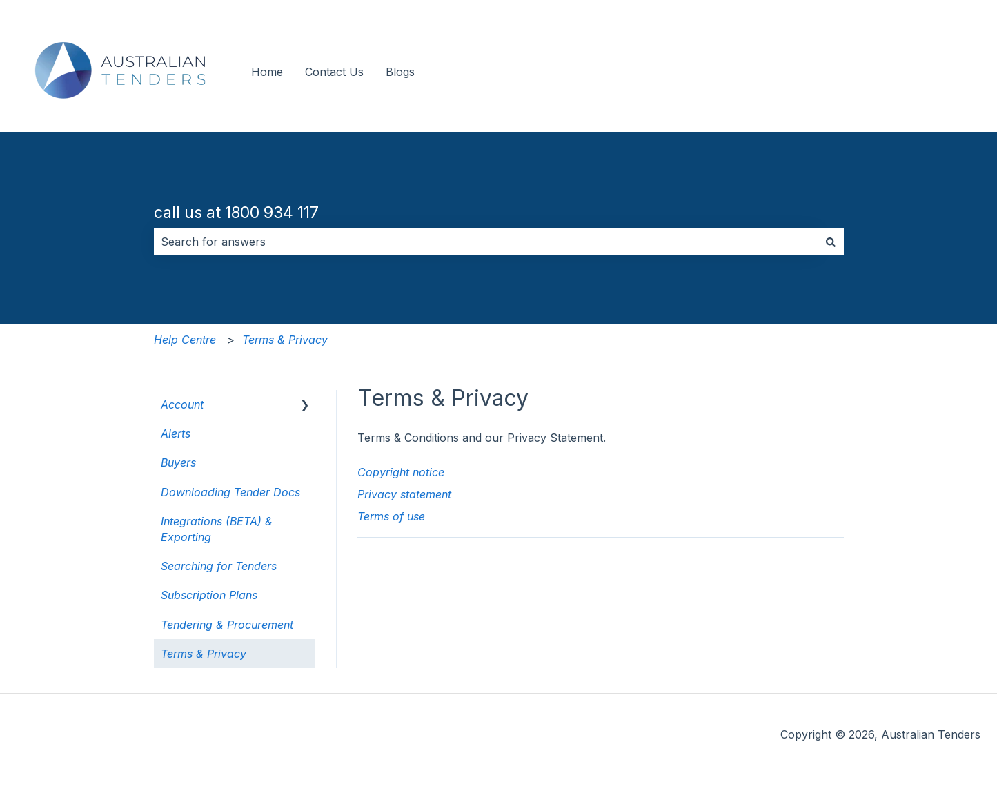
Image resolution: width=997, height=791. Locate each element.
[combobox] (486, 241)
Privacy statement (404, 494)
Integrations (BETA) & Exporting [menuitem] (217, 528)
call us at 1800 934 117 (236, 212)
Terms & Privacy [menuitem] (203, 654)
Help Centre (185, 339)
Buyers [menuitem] (178, 462)
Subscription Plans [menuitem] (209, 595)
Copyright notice (400, 472)
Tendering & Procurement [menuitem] (227, 625)
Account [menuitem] (182, 404)
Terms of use (391, 516)
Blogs (400, 72)
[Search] (831, 241)
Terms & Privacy (285, 339)
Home (267, 72)
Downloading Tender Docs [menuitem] (230, 492)
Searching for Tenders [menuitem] (219, 566)
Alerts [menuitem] (175, 433)
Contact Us (334, 72)
